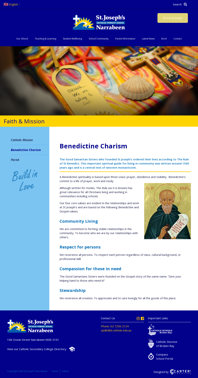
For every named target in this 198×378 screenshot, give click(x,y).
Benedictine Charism (26, 150)
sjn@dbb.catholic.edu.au (116, 330)
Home (55, 371)
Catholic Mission (22, 140)
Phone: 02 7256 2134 (115, 326)
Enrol (164, 38)
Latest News (148, 38)
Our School (22, 38)
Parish (15, 160)
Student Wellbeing (72, 38)
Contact (178, 38)
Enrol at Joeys (172, 18)
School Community (99, 38)
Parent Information (125, 38)
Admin (65, 371)
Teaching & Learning (45, 38)
